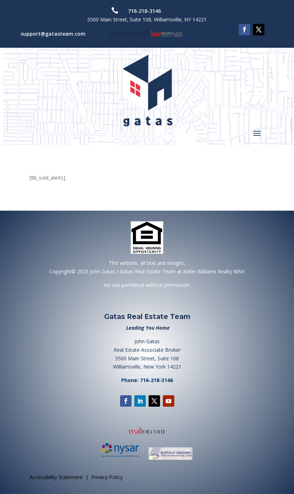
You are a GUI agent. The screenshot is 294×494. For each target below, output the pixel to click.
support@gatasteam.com (53, 33)
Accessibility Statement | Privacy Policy (76, 477)
